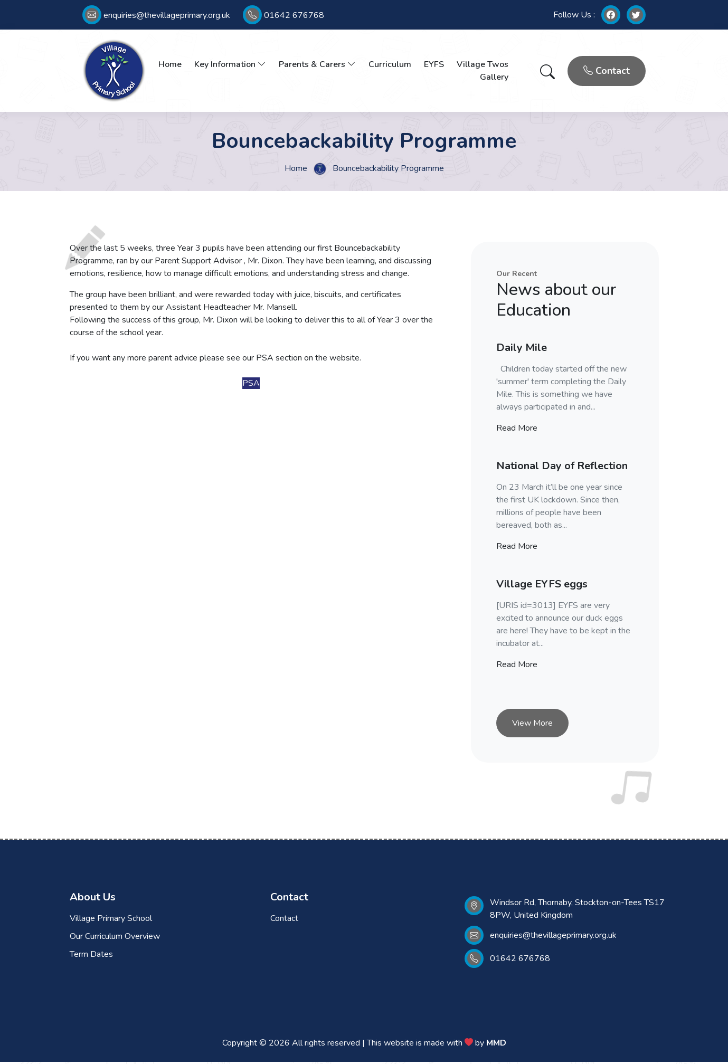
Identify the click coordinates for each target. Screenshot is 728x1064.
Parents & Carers (317, 65)
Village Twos (482, 65)
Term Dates (91, 956)
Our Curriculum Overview (115, 938)
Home (170, 65)
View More (532, 725)
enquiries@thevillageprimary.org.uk (156, 15)
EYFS (434, 65)
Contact (606, 71)
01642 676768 (283, 15)
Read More (516, 430)
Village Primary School (111, 920)
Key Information (230, 65)
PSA (251, 385)
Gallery (494, 78)
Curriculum (389, 65)
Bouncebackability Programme (388, 170)
